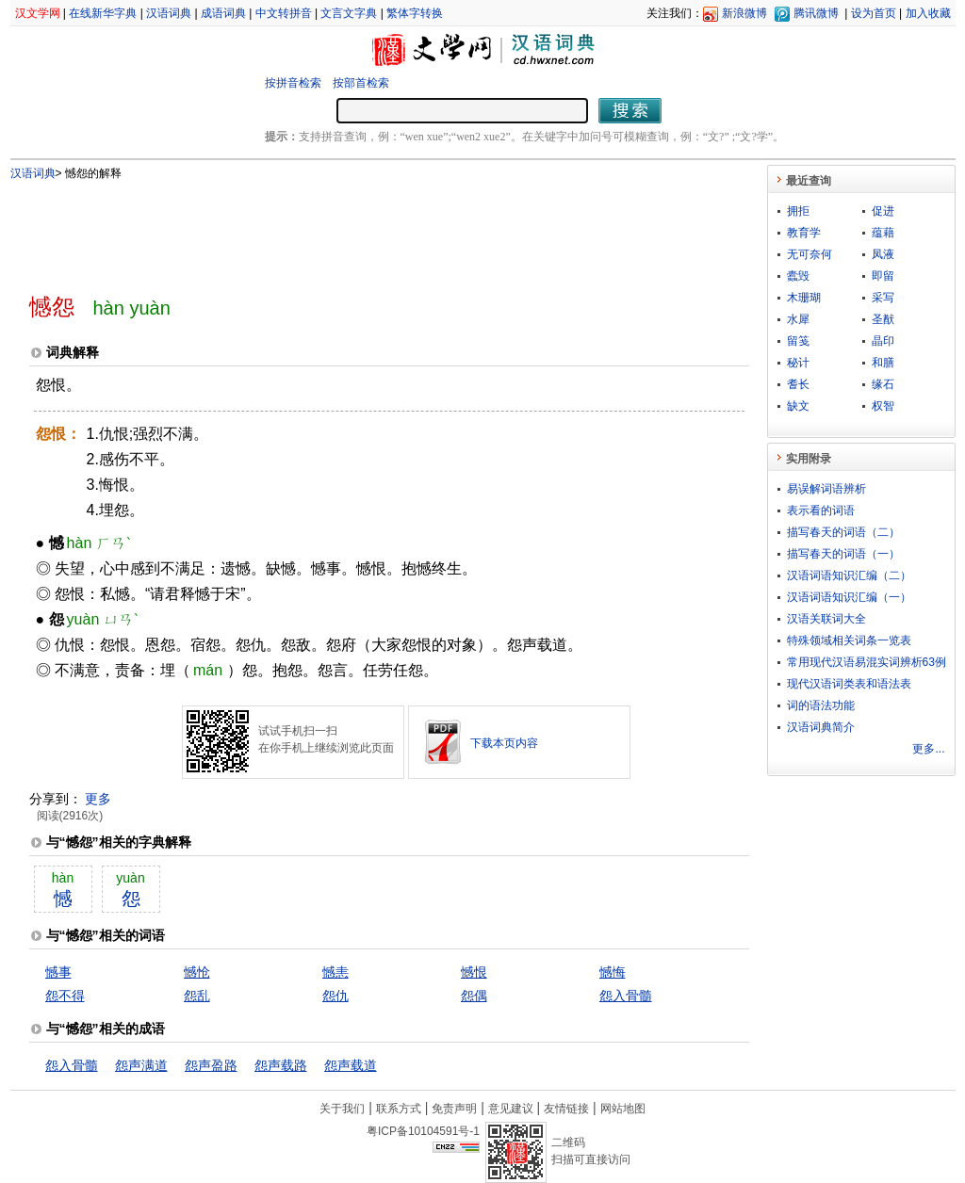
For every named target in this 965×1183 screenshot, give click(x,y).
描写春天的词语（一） (843, 553)
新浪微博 (744, 13)
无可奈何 (809, 254)
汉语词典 (168, 13)
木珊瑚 (804, 297)
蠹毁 (798, 276)
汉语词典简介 (821, 727)
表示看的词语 (821, 510)
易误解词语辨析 (826, 488)
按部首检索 (361, 82)
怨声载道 (350, 1065)
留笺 (798, 341)
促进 (883, 211)
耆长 (798, 384)
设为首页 (873, 13)
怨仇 (335, 995)
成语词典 (223, 13)
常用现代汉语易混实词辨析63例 (866, 662)
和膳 (883, 362)
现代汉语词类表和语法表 (849, 683)
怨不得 (65, 995)
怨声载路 (280, 1065)
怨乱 (197, 995)
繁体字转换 (414, 13)
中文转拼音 (283, 13)
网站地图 (623, 1108)
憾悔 (612, 972)
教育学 (804, 232)
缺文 (798, 406)
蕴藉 (883, 232)
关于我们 (342, 1108)
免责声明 (454, 1108)
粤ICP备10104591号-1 (423, 1131)
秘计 (798, 362)
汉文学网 (37, 13)
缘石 (883, 384)
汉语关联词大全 (826, 618)
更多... (928, 748)
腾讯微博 (816, 13)
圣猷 (883, 319)
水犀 (798, 319)
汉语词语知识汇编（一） (849, 597)
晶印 (883, 341)
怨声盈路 (211, 1065)
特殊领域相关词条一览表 (849, 640)
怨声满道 (141, 1065)
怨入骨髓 (625, 995)
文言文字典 (348, 13)
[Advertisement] (358, 228)
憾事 (58, 972)
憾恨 (474, 972)
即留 (883, 276)
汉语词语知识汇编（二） (849, 575)
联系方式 (398, 1108)
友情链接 (566, 1108)
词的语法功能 (821, 705)
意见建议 (510, 1108)
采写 (883, 297)
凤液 (883, 254)
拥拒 (798, 211)
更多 (98, 798)
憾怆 (197, 972)
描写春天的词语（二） (843, 532)
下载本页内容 (504, 743)
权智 (883, 406)
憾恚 (335, 972)
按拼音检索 (293, 82)
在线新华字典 (103, 13)
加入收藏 (928, 13)
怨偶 (474, 995)
